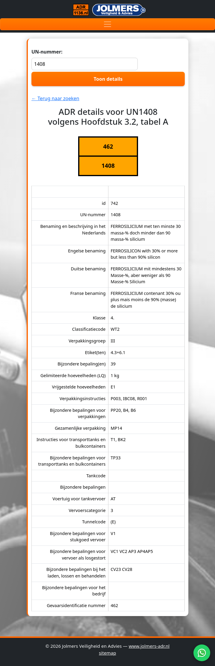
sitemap (107, 653)
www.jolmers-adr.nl (149, 646)
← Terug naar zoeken (55, 98)
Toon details (108, 79)
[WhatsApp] (201, 652)
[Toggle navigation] (107, 24)
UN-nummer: (84, 59)
